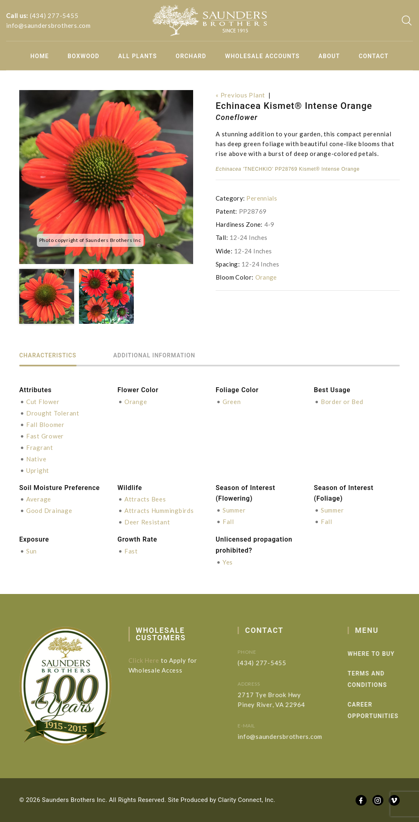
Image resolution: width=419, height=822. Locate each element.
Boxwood (83, 56)
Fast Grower (45, 436)
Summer (234, 510)
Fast (131, 551)
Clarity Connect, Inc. (246, 800)
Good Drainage (49, 510)
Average (38, 499)
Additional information (154, 355)
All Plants (137, 56)
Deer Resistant (147, 522)
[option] (106, 177)
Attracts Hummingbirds (159, 510)
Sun (31, 551)
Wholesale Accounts (262, 56)
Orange (266, 277)
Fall (228, 521)
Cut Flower (43, 401)
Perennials (261, 198)
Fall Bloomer (45, 424)
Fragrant (39, 447)
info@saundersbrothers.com (48, 25)
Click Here (149, 660)
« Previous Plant (240, 95)
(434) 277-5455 (54, 15)
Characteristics (48, 355)
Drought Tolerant (52, 413)
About (329, 56)
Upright (37, 470)
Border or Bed (342, 401)
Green (232, 401)
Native (36, 459)
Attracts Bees (145, 499)
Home (39, 56)
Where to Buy (384, 653)
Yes (228, 562)
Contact (374, 56)
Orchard (191, 56)
